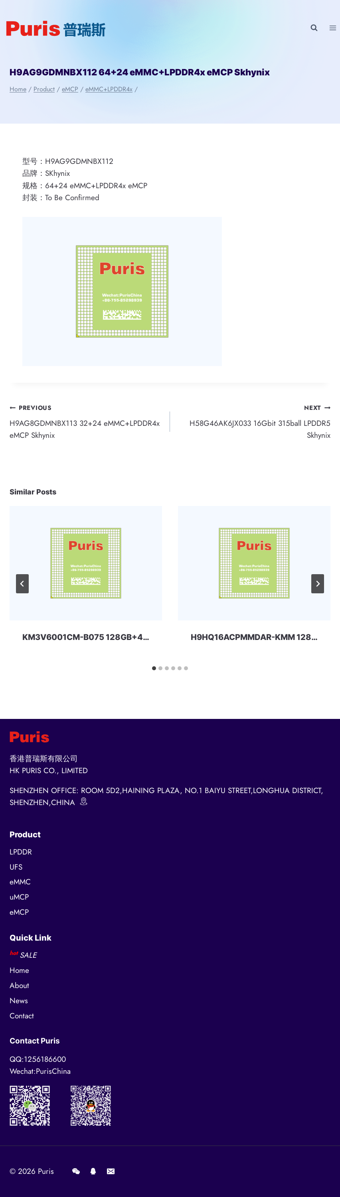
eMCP (19, 912)
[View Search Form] (314, 28)
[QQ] (93, 1171)
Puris (46, 1171)
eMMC (20, 881)
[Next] (317, 583)
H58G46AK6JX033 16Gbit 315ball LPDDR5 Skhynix (254, 421)
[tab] (154, 668)
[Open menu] (332, 28)
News (19, 1000)
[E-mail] (110, 1171)
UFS (16, 867)
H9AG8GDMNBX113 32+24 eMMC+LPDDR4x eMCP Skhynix (86, 421)
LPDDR (21, 852)
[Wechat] (75, 1171)
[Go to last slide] (22, 583)
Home (19, 970)
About (19, 985)
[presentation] (86, 563)
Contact (22, 1015)
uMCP (19, 897)
